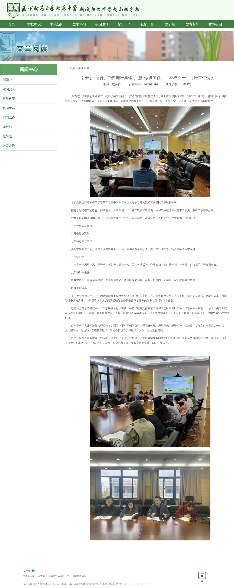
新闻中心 (29, 69)
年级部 (7, 127)
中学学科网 (28, 576)
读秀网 (41, 576)
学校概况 (34, 24)
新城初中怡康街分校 (58, 576)
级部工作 (147, 24)
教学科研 (79, 24)
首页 (11, 24)
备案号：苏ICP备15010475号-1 (137, 584)
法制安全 (9, 89)
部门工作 (124, 24)
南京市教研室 (79, 576)
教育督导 (192, 24)
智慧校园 (215, 24)
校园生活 (102, 24)
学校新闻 (57, 24)
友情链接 (29, 571)
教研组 (170, 24)
